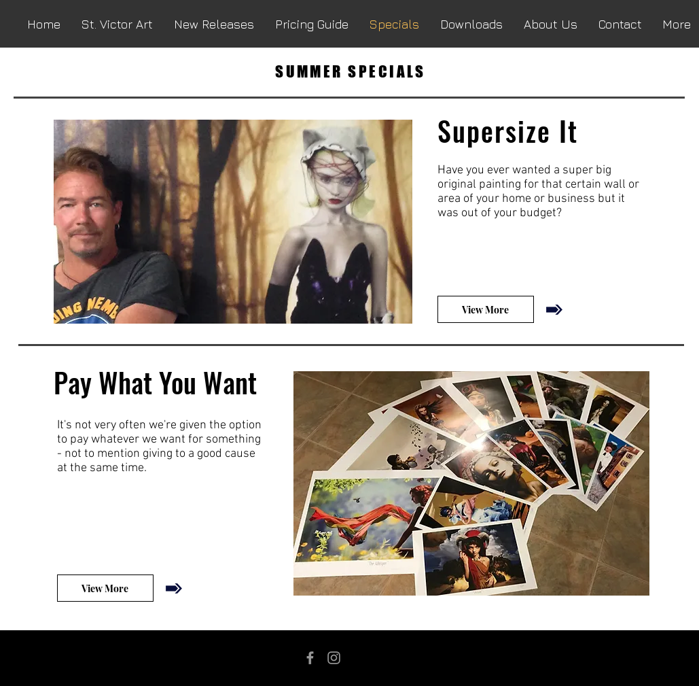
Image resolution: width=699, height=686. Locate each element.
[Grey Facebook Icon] (310, 657)
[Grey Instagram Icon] (333, 657)
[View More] (485, 309)
